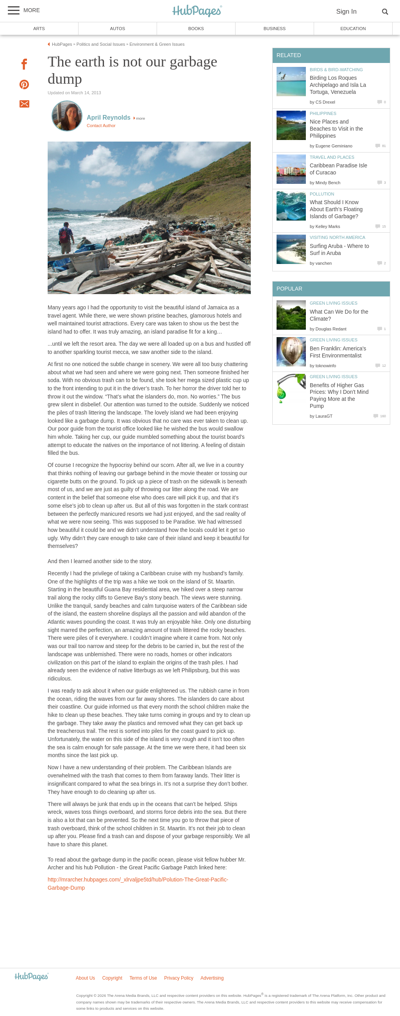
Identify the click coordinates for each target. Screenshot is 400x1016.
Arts (39, 28)
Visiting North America (337, 237)
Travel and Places (332, 157)
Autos (117, 28)
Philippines (323, 113)
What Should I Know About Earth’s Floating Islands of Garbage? (336, 209)
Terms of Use (143, 978)
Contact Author (101, 125)
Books (196, 28)
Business (275, 28)
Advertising (211, 978)
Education (353, 28)
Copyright (112, 978)
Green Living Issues (333, 303)
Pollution (322, 194)
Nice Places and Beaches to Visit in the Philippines (336, 129)
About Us (85, 978)
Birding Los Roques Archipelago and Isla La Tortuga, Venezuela (338, 85)
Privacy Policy (178, 978)
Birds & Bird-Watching (336, 69)
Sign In (346, 11)
